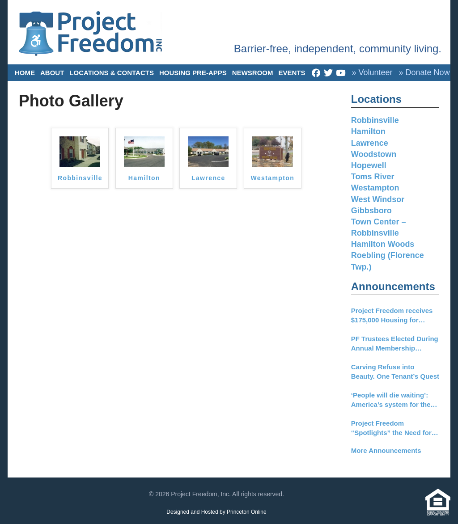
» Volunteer (372, 72)
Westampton (272, 178)
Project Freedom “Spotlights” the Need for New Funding (391, 428)
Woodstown (374, 154)
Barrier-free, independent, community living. (337, 48)
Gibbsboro (371, 210)
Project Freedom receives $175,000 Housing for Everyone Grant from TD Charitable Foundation (392, 316)
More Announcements (386, 450)
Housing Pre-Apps (193, 72)
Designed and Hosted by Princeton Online (216, 512)
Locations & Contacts (111, 72)
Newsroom (252, 72)
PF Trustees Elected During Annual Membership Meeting (394, 344)
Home (25, 72)
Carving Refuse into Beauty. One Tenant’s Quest (395, 371)
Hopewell (368, 165)
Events (291, 72)
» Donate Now (424, 72)
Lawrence (208, 178)
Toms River (372, 176)
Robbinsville (80, 178)
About (52, 72)
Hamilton (144, 178)
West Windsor (378, 199)
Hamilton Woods (383, 244)
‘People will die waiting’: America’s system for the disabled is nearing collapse (391, 400)
